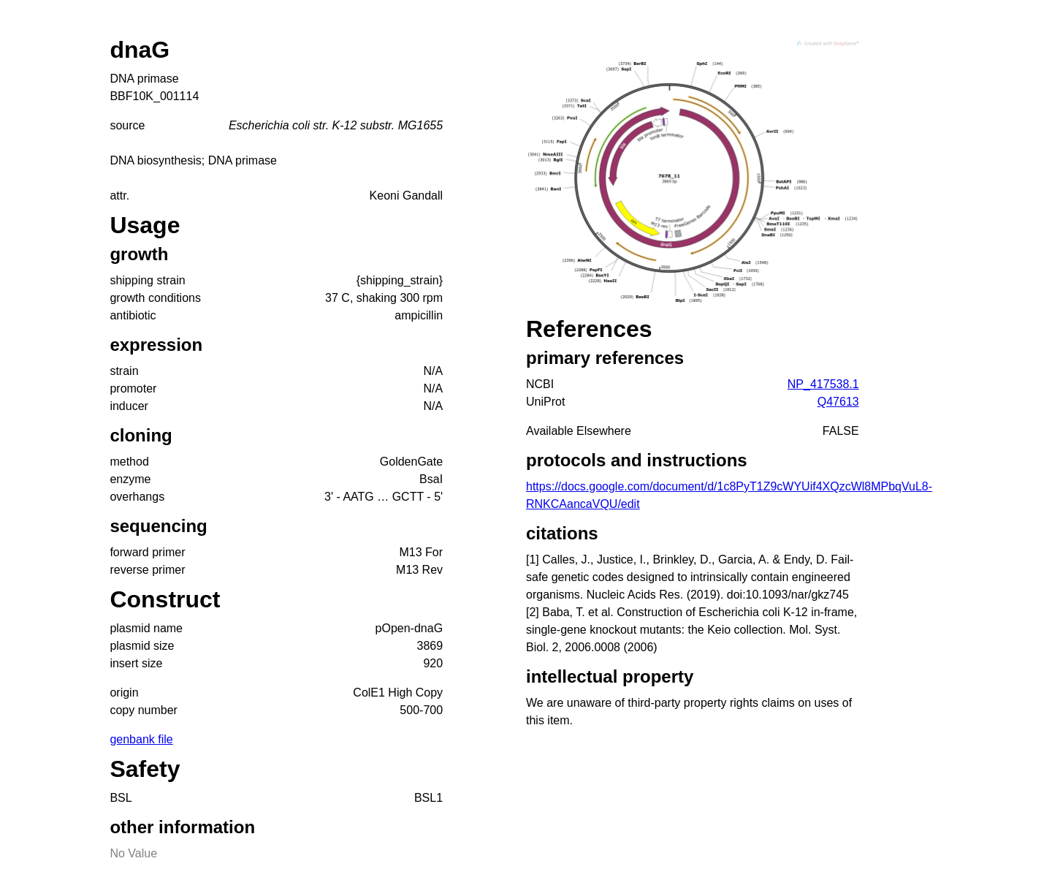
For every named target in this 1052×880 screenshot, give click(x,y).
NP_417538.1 (823, 384)
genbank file (141, 739)
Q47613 (838, 401)
